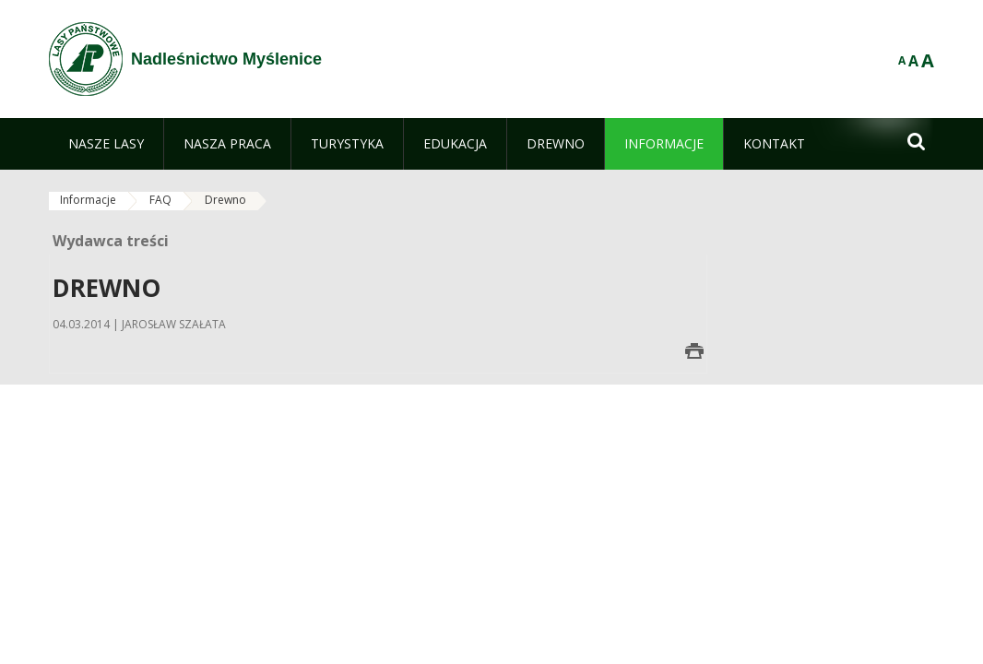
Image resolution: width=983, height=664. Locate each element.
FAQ (160, 200)
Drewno (225, 200)
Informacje (88, 200)
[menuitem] (106, 144)
